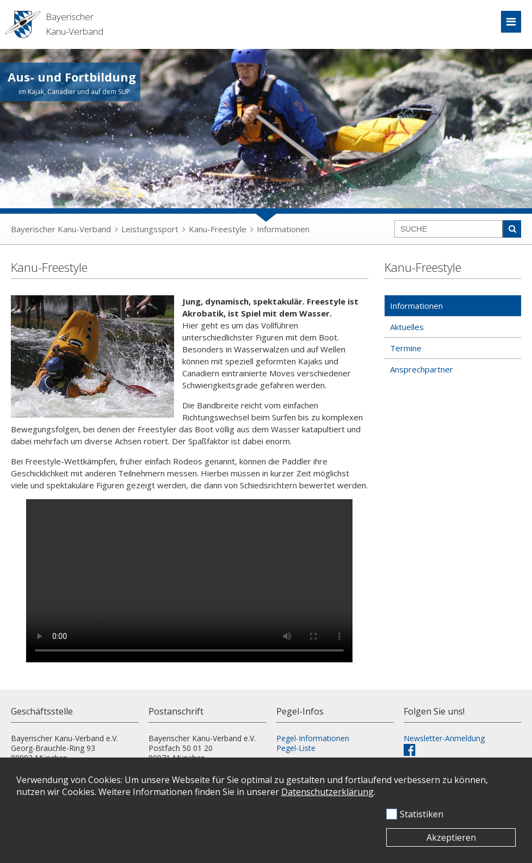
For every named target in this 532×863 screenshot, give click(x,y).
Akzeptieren (451, 837)
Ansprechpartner (421, 369)
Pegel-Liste (296, 748)
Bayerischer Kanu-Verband (61, 228)
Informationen (283, 228)
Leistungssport (149, 228)
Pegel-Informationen (312, 738)
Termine (406, 348)
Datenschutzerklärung (327, 792)
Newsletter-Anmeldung (444, 738)
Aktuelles (407, 326)
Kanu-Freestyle (217, 228)
